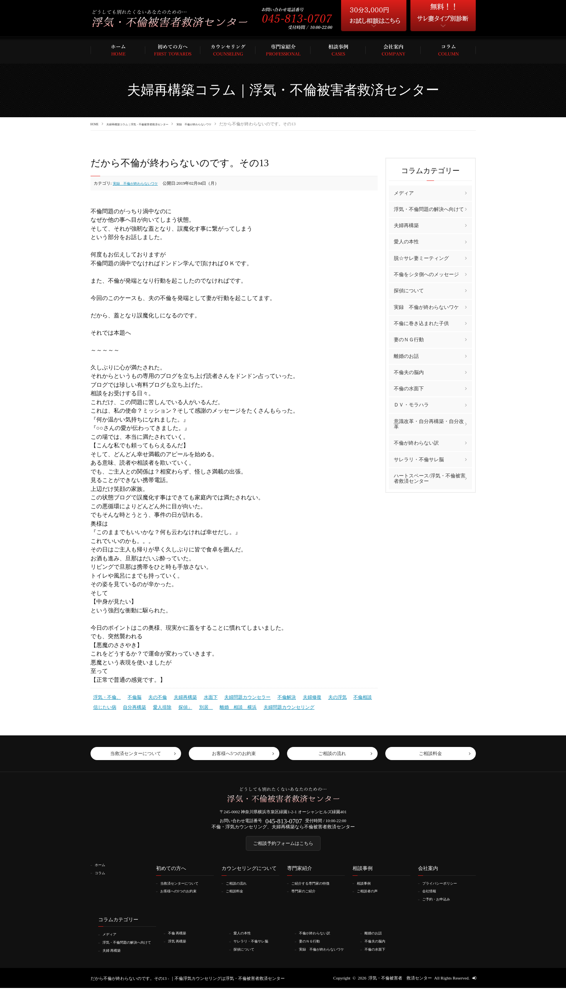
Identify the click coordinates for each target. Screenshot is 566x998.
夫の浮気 (321, 696)
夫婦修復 (297, 696)
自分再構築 (131, 705)
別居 (199, 705)
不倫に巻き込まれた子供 (421, 323)
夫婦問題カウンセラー (237, 696)
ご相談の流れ (239, 889)
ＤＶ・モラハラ (411, 405)
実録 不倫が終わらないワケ (243, 123)
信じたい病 (103, 705)
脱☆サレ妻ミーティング (421, 258)
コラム (102, 879)
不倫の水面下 (409, 388)
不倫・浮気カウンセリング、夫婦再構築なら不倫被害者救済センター (283, 829)
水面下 (203, 696)
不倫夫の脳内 (409, 372)
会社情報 (431, 897)
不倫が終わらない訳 (416, 442)
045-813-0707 (284, 822)
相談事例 (366, 889)
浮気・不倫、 (106, 696)
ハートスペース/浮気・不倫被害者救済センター (429, 478)
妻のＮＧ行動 (409, 339)
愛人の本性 (406, 241)
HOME (97, 123)
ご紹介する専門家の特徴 (315, 889)
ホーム (102, 871)
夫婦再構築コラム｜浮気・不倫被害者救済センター (159, 123)
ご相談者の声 (370, 897)
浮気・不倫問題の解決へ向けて (429, 209)
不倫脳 (131, 696)
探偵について (409, 290)
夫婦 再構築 (114, 960)
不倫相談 (345, 696)
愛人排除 (157, 705)
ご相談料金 (237, 897)
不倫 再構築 (180, 939)
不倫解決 (273, 696)
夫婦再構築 (179, 696)
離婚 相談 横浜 (229, 705)
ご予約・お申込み (440, 905)
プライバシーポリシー (444, 889)
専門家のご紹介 (307, 897)
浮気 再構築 (180, 946)
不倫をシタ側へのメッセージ (426, 274)
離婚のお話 (406, 356)
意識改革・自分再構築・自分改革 (429, 423)
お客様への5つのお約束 (183, 897)
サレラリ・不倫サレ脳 (419, 459)
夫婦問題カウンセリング (276, 705)
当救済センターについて (184, 889)
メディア (404, 193)
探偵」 (179, 705)
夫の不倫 (153, 696)
